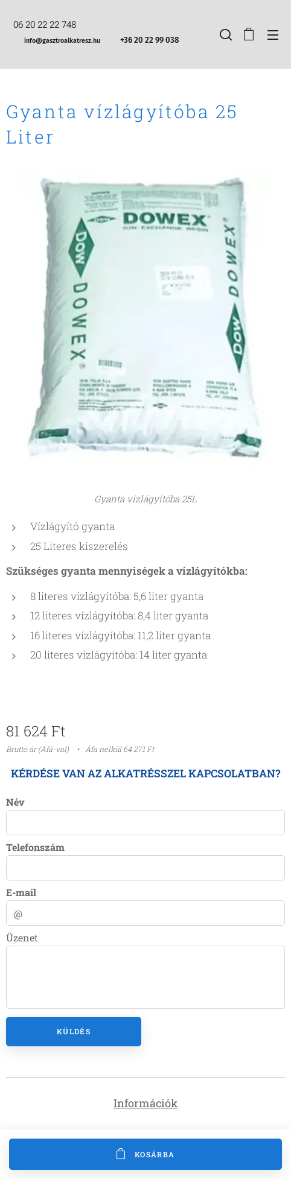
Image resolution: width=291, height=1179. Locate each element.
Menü (272, 35)
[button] (225, 34)
